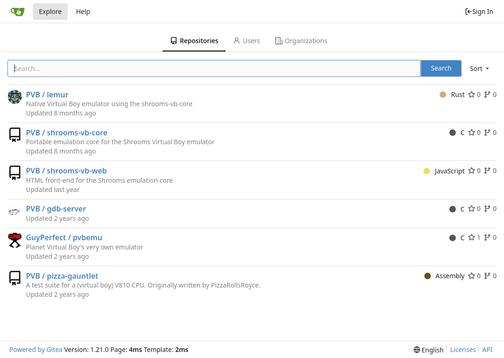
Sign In (479, 11)
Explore (50, 11)
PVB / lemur (47, 94)
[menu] (480, 68)
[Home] (18, 11)
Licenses (463, 349)
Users (246, 40)
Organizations (301, 40)
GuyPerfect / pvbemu (64, 237)
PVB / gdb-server (56, 208)
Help (83, 11)
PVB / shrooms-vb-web (66, 170)
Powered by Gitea (36, 349)
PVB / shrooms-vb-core (66, 132)
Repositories (194, 40)
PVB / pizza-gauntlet (62, 276)
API (487, 349)
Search (441, 68)
